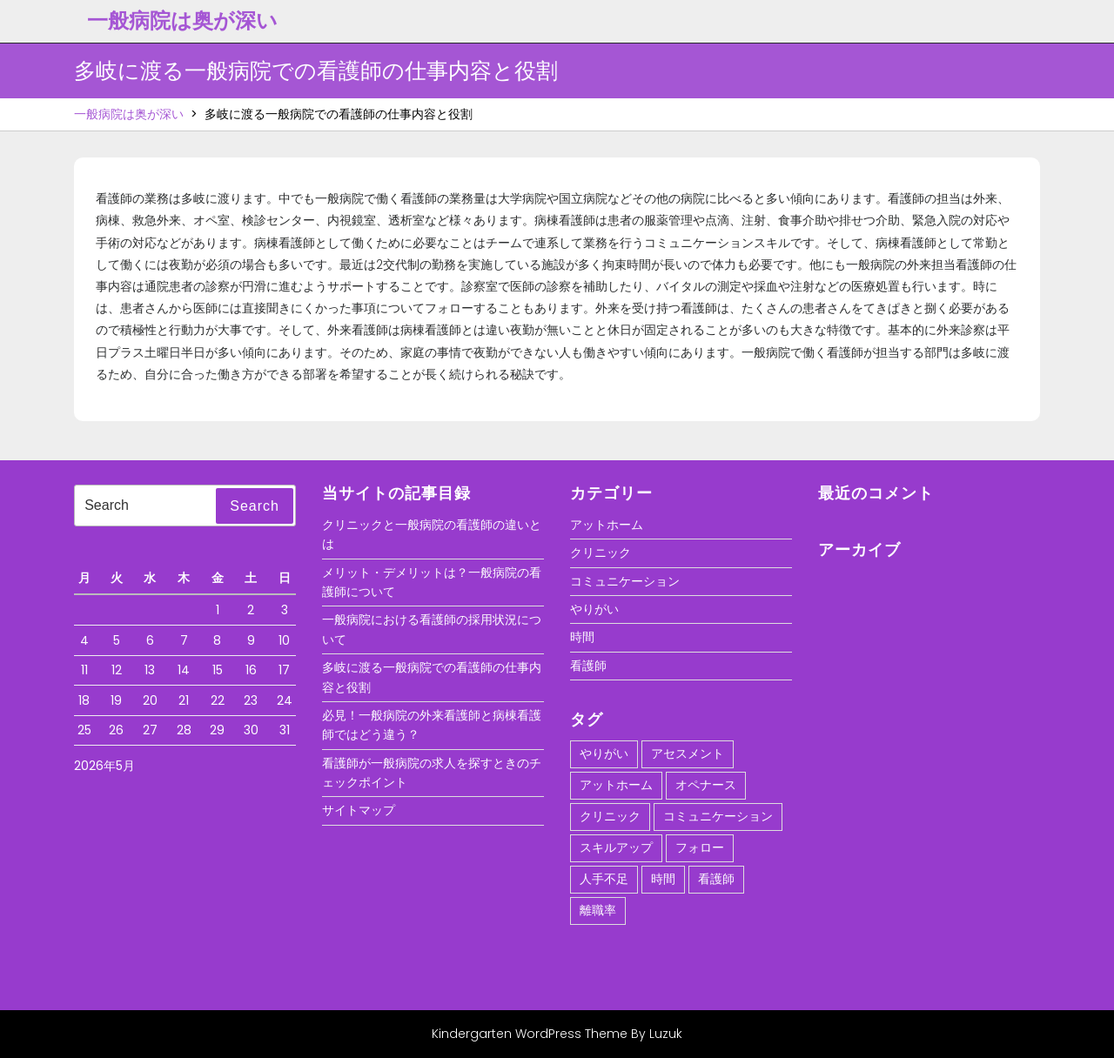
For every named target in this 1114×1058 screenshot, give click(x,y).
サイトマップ (358, 810)
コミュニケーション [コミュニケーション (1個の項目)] (718, 816)
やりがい (594, 609)
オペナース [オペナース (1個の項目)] (705, 785)
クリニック (600, 552)
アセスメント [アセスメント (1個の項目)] (687, 753)
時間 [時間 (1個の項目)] (663, 878)
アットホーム (606, 524)
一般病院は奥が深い (182, 20)
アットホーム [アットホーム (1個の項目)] (616, 785)
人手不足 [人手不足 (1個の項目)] (604, 878)
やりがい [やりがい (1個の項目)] (604, 753)
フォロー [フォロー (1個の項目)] (699, 847)
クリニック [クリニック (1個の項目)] (610, 816)
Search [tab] (254, 506)
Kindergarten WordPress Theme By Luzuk (557, 1033)
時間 (582, 637)
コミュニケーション (625, 581)
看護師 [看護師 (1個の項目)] (716, 878)
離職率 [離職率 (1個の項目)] (598, 910)
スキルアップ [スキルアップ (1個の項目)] (616, 847)
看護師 (588, 665)
